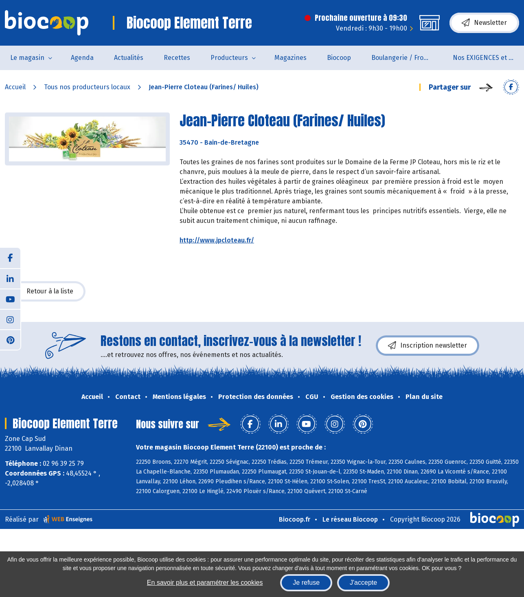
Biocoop (339, 58)
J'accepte (363, 582)
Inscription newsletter (427, 345)
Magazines (290, 58)
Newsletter (484, 23)
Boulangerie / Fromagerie (407, 58)
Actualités (128, 58)
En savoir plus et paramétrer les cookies (205, 582)
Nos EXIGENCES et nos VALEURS (488, 58)
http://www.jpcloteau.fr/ (217, 240)
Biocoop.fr (294, 519)
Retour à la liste (45, 291)
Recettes (177, 58)
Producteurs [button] (229, 58)
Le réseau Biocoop (350, 519)
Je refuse (306, 582)
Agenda (82, 58)
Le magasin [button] (27, 58)
